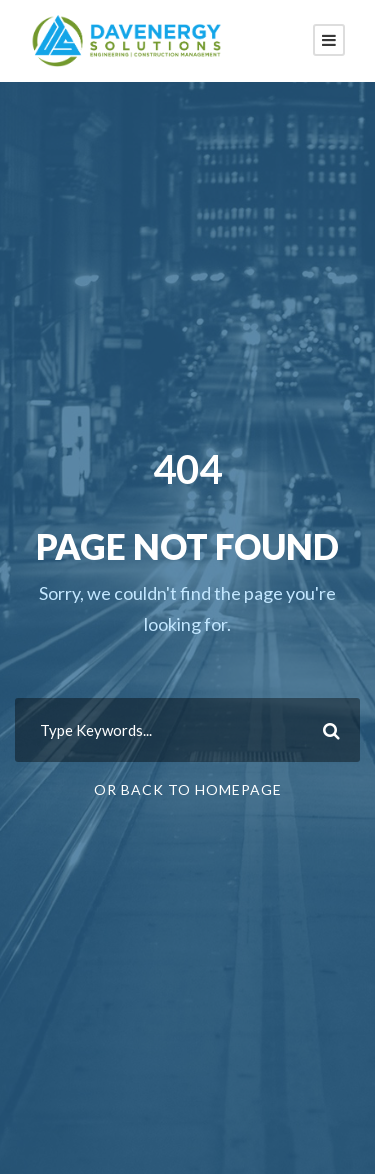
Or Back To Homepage (188, 789)
